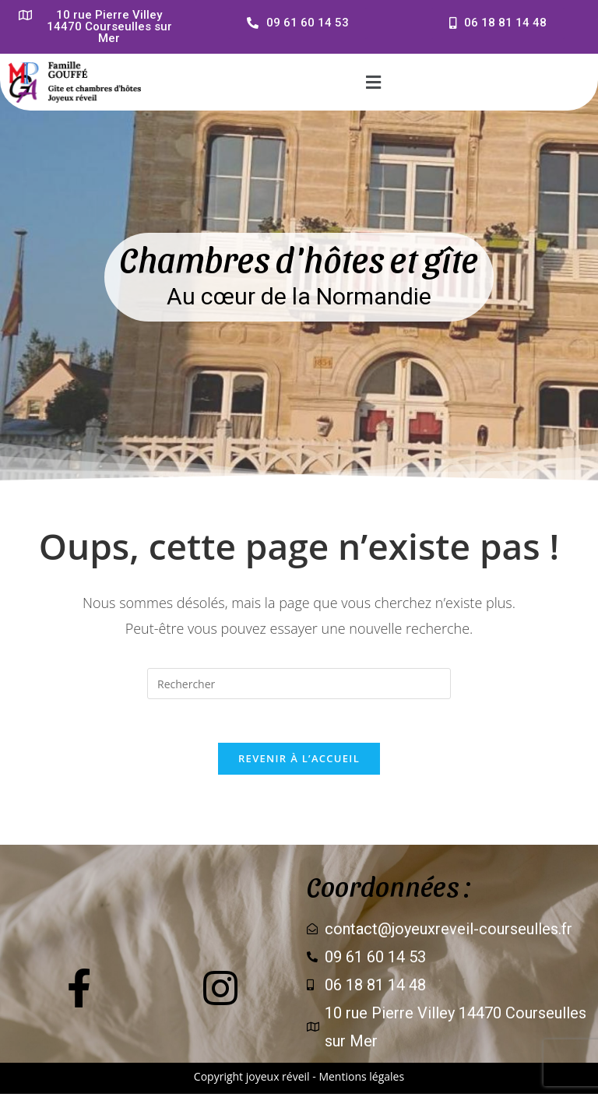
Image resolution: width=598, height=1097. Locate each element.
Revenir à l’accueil (299, 761)
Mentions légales (361, 1079)
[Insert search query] (299, 683)
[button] (373, 82)
